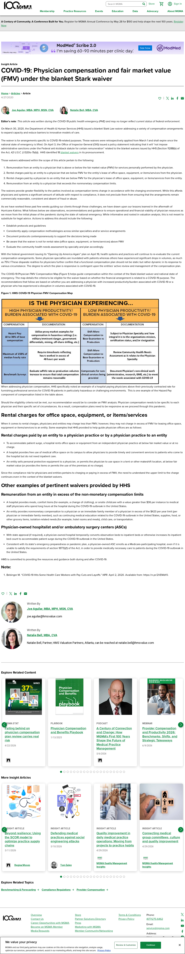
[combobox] (123, 4)
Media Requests (40, 931)
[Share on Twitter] (167, 98)
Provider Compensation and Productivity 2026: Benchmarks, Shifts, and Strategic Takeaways (159, 734)
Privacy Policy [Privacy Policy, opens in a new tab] (104, 950)
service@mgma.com (158, 928)
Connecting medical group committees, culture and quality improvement (161, 837)
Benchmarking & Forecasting (18, 889)
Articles (15, 93)
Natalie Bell (84, 110)
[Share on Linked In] (172, 98)
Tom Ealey (66, 865)
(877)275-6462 (154, 919)
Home (4, 93)
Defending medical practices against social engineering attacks (68, 837)
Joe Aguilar (33, 110)
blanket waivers (70, 152)
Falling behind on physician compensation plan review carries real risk (22, 734)
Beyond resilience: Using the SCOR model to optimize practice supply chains (23, 839)
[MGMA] (17, 6)
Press (78, 923)
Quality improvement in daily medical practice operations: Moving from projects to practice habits (115, 839)
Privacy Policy (126, 919)
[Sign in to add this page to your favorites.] (159, 98)
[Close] (179, 945)
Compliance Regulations (56, 889)
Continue (150, 945)
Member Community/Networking (94, 931)
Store (78, 915)
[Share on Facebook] (177, 98)
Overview (36, 915)
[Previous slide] (4, 724)
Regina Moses (22, 865)
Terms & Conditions (129, 915)
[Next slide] (180, 724)
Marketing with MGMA (88, 927)
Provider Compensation (91, 889)
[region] (92, 945)
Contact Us (37, 919)
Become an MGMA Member (47, 927)
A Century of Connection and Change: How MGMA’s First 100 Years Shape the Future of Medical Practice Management (114, 738)
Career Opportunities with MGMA (50, 923)
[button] (161, 4)
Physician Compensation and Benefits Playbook (68, 730)
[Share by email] (182, 98)
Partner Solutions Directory (90, 919)
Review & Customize (126, 945)
